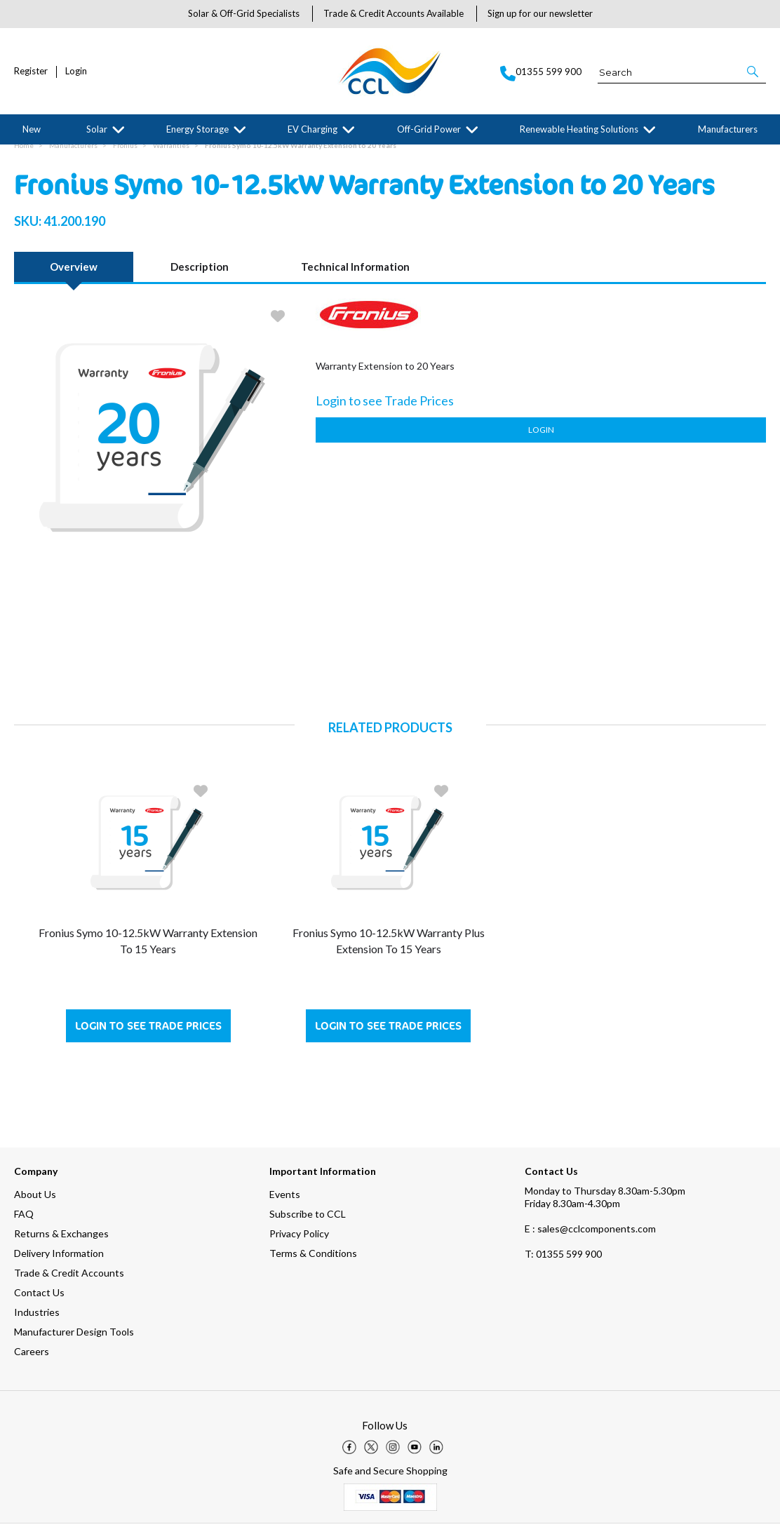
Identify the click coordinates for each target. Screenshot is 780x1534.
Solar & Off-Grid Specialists (244, 13)
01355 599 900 (563, 1264)
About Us (35, 1205)
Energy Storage (197, 129)
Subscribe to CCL (307, 1224)
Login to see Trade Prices (148, 1036)
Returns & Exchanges (61, 1244)
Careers (31, 1362)
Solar (96, 129)
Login (76, 71)
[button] (753, 71)
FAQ (24, 1224)
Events (284, 1205)
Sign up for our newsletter (540, 13)
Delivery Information (59, 1264)
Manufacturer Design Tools (74, 1342)
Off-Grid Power (429, 129)
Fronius (125, 156)
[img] (349, 1458)
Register (31, 71)
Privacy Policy (299, 1244)
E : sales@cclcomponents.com (590, 1239)
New (31, 129)
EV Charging (312, 129)
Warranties (171, 156)
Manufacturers (728, 129)
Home (24, 156)
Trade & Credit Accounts (69, 1283)
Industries (37, 1322)
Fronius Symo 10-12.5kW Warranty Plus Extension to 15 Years (388, 950)
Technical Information (355, 277)
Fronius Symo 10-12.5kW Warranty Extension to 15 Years (148, 950)
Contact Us (39, 1303)
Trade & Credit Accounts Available (393, 13)
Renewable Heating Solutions (579, 129)
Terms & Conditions (313, 1264)
